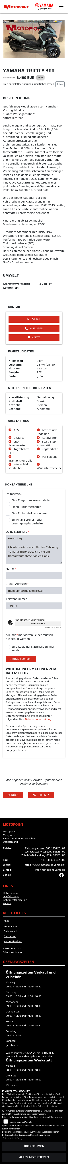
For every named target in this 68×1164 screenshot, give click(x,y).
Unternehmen (11, 893)
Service (7, 903)
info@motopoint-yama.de (50, 869)
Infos (60, 84)
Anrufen (34, 328)
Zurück (13, 795)
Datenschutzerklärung (38, 719)
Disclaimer (10, 936)
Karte (34, 337)
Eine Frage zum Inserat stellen (31, 500)
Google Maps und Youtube (21, 1122)
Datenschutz (11, 931)
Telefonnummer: (17, 599)
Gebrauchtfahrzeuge (15, 899)
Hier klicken (38, 623)
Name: (11, 568)
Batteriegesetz (12, 948)
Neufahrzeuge (11, 896)
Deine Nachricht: (17, 531)
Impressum (10, 926)
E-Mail (34, 319)
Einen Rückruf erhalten (26, 507)
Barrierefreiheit (13, 941)
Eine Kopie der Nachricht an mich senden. (33, 648)
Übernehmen (34, 1146)
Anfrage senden (21, 658)
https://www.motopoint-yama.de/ (44, 864)
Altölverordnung (12, 952)
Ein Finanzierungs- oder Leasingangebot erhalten (28, 521)
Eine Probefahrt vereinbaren (30, 513)
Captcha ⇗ (53, 627)
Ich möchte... (14, 494)
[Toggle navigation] (61, 6)
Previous (7, 39)
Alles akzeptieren (34, 1157)
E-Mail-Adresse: (17, 583)
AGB (6, 920)
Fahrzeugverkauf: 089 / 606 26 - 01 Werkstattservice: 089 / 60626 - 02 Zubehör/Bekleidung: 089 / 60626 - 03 (43, 851)
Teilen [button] (40, 795)
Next (60, 39)
